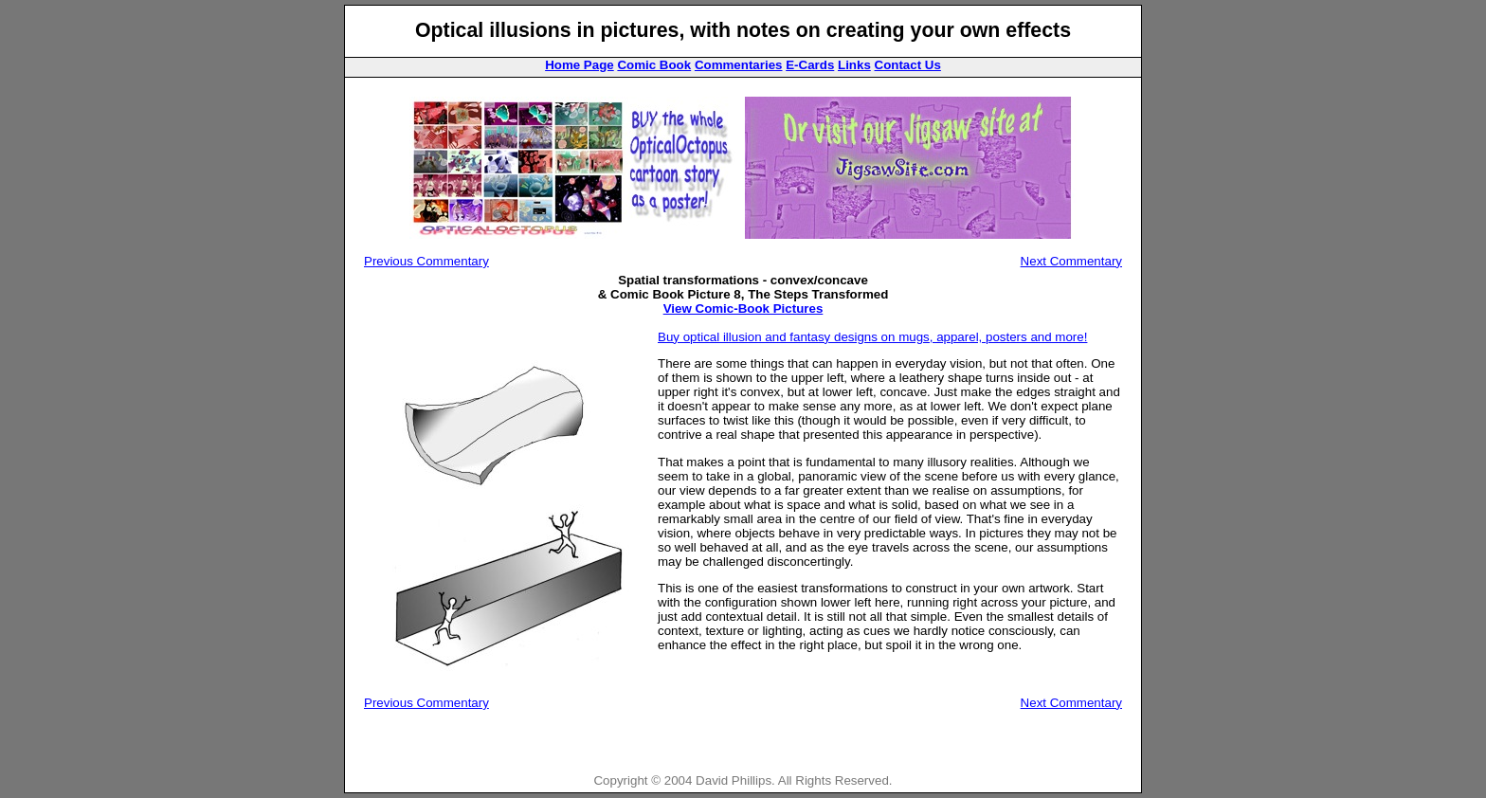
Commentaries (739, 65)
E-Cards (810, 65)
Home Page (579, 65)
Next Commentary (1071, 261)
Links (854, 65)
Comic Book (654, 65)
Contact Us (908, 65)
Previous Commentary (426, 261)
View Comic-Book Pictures (743, 308)
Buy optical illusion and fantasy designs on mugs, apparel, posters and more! (872, 337)
